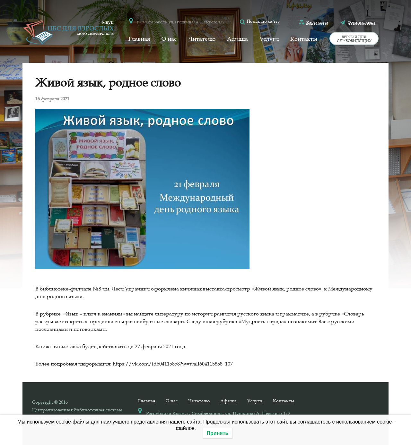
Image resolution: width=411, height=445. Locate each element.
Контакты (303, 38)
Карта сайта (317, 22)
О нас (169, 38)
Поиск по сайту (263, 21)
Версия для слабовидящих (354, 38)
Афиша (237, 38)
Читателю (201, 38)
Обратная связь (361, 22)
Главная (139, 38)
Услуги (269, 38)
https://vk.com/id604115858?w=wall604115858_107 (173, 363)
